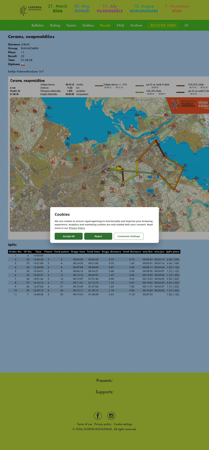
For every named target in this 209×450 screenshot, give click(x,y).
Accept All (67, 236)
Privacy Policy (77, 228)
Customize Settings (124, 236)
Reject (94, 236)
